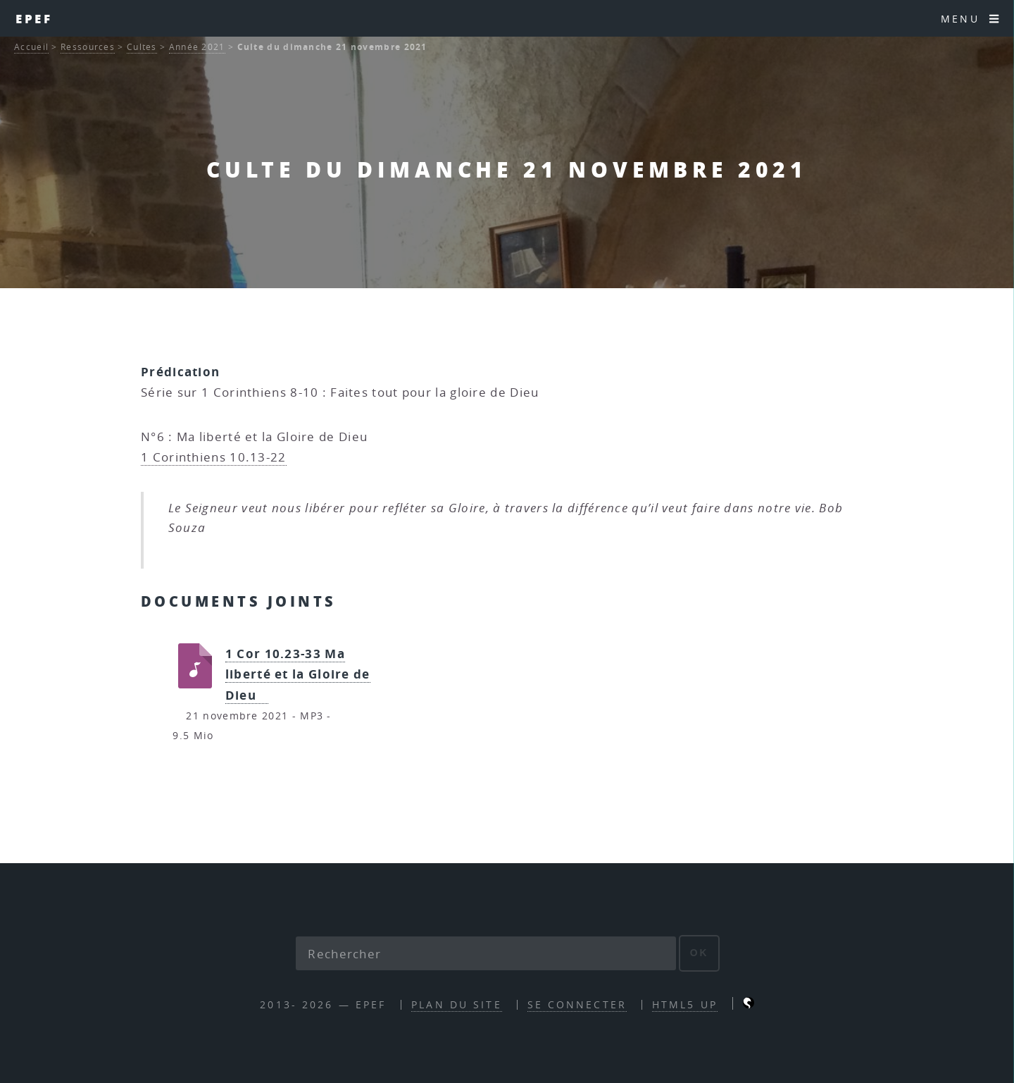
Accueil (31, 47)
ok (699, 952)
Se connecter (577, 1004)
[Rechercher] (486, 953)
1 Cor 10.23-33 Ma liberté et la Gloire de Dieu (297, 674)
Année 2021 (197, 47)
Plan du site (456, 1004)
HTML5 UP (685, 1004)
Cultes (142, 47)
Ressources (88, 47)
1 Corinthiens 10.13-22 (214, 457)
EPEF (34, 18)
